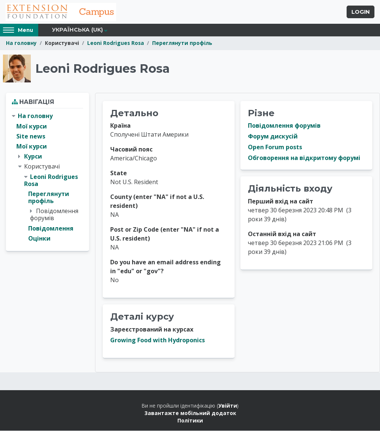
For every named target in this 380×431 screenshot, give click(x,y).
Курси (33, 157)
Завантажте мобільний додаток (190, 413)
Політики (190, 421)
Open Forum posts (275, 148)
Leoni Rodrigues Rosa (115, 43)
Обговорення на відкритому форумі (304, 158)
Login (360, 12)
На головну (21, 43)
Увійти (227, 405)
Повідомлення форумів (284, 126)
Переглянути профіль (182, 43)
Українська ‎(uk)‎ (77, 30)
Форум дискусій (273, 137)
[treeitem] (47, 178)
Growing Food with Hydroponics (157, 340)
